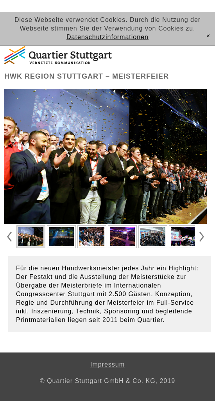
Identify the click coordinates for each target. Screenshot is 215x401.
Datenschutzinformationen (107, 37)
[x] (208, 36)
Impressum (107, 364)
